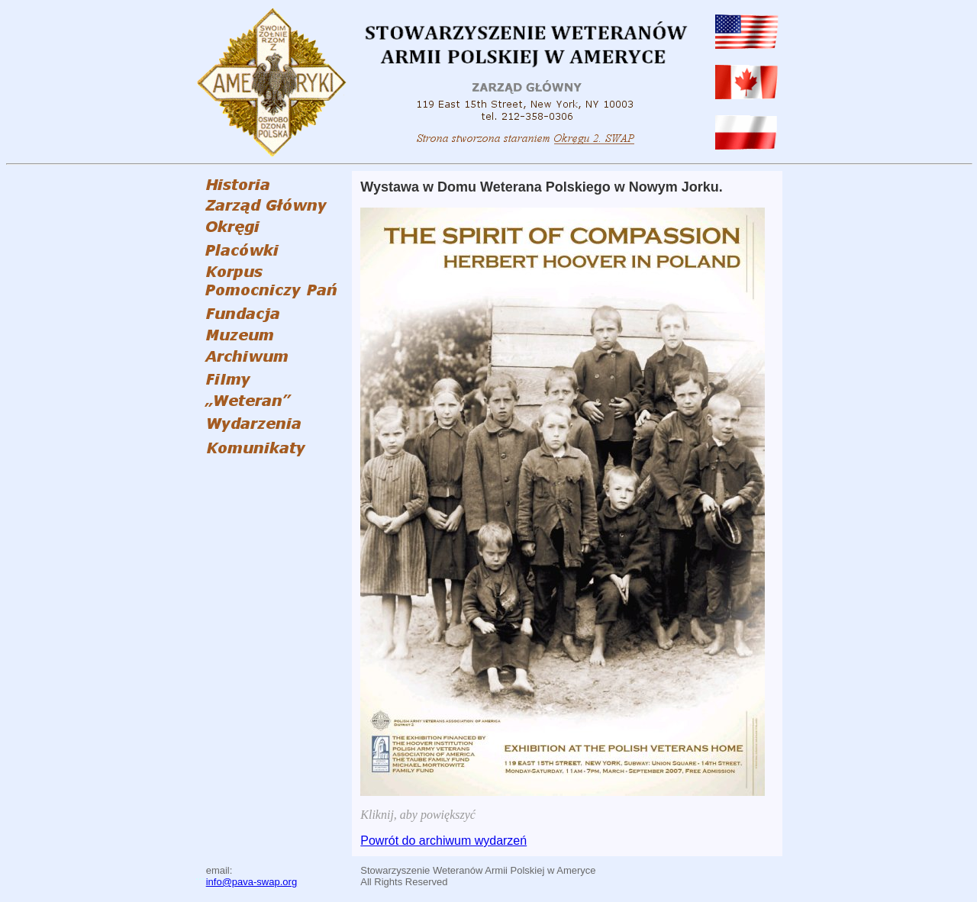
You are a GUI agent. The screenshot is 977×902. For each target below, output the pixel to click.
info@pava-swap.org (251, 882)
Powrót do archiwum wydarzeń (443, 840)
